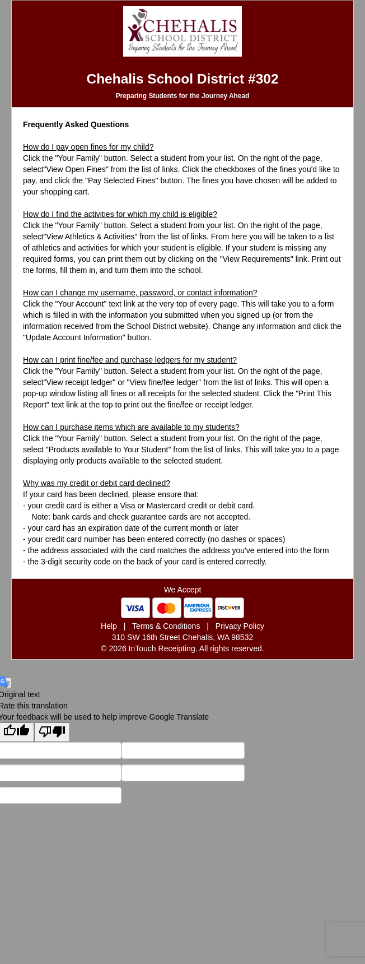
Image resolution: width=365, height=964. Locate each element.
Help (109, 626)
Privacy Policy (240, 626)
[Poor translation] (52, 732)
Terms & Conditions (166, 626)
